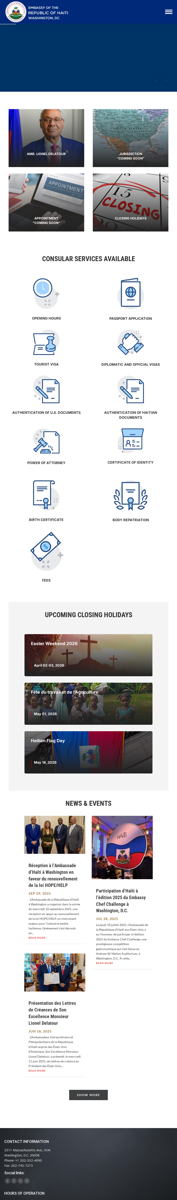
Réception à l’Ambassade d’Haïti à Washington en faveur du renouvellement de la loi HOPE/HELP (53, 875)
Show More (88, 1095)
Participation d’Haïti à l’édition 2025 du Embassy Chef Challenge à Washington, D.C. (121, 900)
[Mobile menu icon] (169, 12)
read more (37, 937)
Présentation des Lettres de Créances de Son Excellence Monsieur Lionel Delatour (52, 1013)
